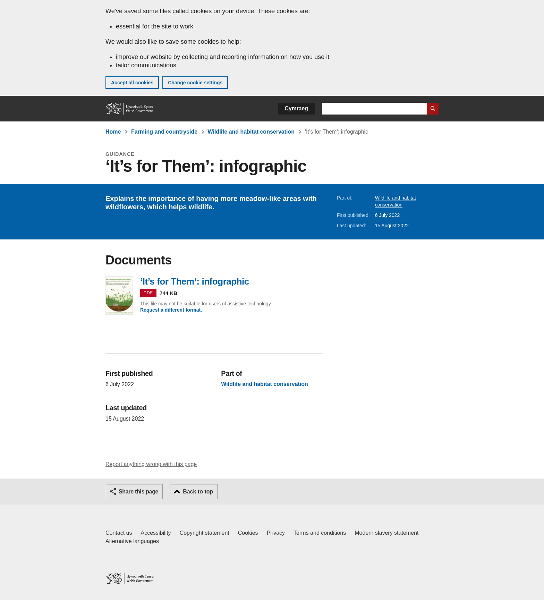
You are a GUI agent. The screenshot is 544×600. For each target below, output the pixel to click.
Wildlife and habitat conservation (251, 132)
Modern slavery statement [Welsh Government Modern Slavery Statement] (386, 533)
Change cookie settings (195, 82)
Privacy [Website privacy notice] (276, 533)
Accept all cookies (132, 82)
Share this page (138, 492)
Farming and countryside (164, 132)
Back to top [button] (198, 492)
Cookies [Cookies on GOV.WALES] (248, 533)
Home (113, 132)
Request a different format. (171, 310)
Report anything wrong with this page (151, 464)
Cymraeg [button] (296, 108)
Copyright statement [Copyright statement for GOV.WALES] (204, 533)
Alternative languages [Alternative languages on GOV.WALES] (132, 541)
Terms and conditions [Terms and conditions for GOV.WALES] (320, 533)
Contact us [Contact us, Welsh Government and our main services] (118, 533)
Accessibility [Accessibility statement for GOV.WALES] (156, 533)
